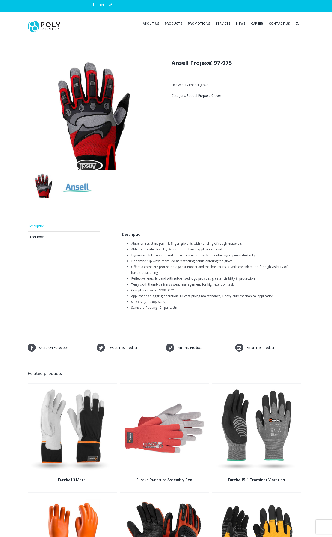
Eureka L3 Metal (72, 479)
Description (36, 225)
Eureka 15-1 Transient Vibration (256, 479)
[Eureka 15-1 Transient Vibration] (256, 386)
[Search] (297, 23)
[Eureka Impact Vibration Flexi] (256, 498)
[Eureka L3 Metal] (72, 386)
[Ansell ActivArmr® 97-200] (164, 498)
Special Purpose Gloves (204, 95)
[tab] (64, 225)
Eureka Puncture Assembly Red (164, 479)
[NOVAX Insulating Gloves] (72, 498)
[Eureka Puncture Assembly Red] (164, 386)
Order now (36, 236)
